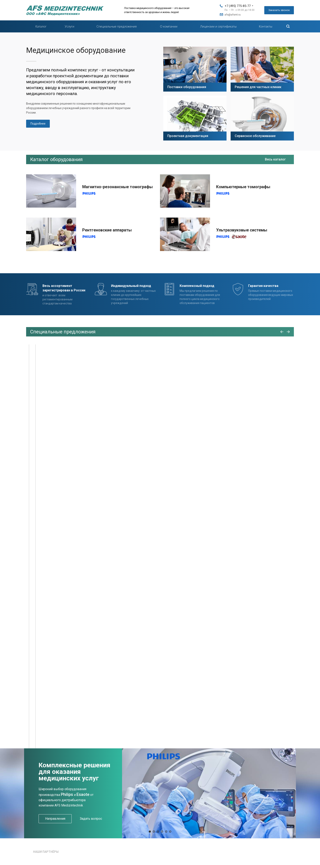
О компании (168, 26)
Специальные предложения (117, 26)
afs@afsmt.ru (232, 14)
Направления (55, 819)
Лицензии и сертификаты (218, 26)
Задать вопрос (91, 819)
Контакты (265, 26)
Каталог (40, 26)
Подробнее (38, 123)
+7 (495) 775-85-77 (238, 6)
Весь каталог (275, 159)
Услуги (69, 26)
